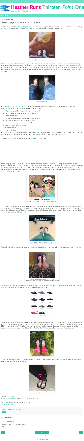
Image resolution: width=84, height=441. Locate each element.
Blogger (45, 439)
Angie (11, 404)
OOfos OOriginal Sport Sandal (27, 27)
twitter (16, 398)
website (3, 398)
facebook (10, 398)
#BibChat (17, 359)
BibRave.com (34, 29)
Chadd (3, 404)
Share (4, 412)
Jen (7, 404)
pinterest (35, 398)
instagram (22, 398)
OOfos (39, 59)
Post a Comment (7, 421)
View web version (42, 436)
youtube (29, 398)
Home (41, 432)
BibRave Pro (6, 29)
